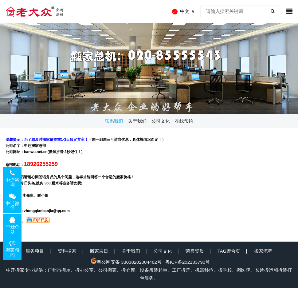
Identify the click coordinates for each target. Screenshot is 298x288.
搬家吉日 (99, 251)
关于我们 (131, 251)
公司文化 (163, 251)
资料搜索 (67, 251)
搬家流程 (263, 251)
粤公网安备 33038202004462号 (126, 262)
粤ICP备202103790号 (187, 262)
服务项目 (34, 251)
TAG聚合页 (229, 251)
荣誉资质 (195, 251)
